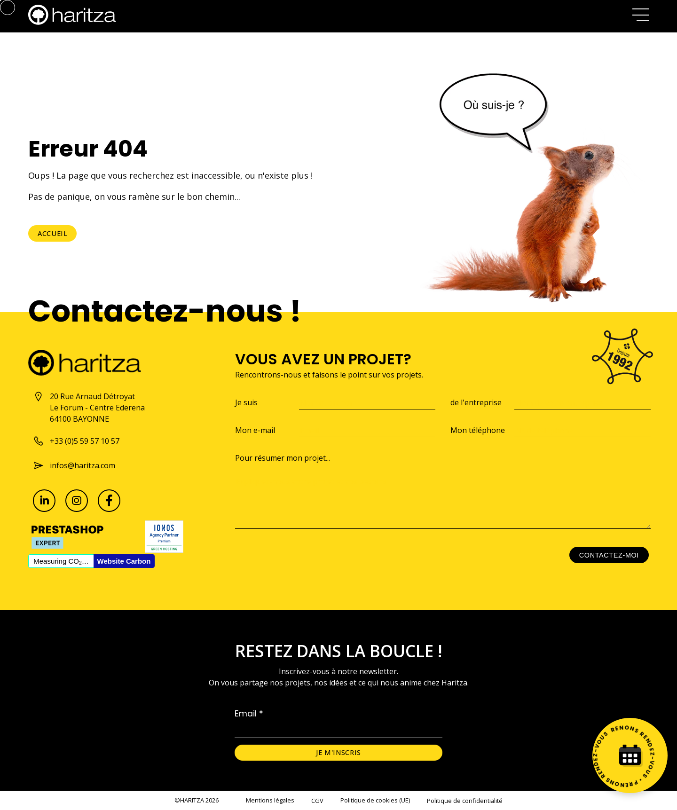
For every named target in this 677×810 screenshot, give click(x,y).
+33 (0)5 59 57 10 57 (76, 441)
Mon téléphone (477, 430)
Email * (249, 713)
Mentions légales (270, 800)
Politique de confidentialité (465, 800)
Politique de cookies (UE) (375, 800)
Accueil (52, 233)
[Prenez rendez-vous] (630, 755)
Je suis (246, 402)
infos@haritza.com (74, 465)
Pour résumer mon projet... (282, 458)
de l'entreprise (476, 402)
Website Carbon (124, 561)
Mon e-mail (255, 430)
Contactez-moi (609, 555)
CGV (317, 800)
